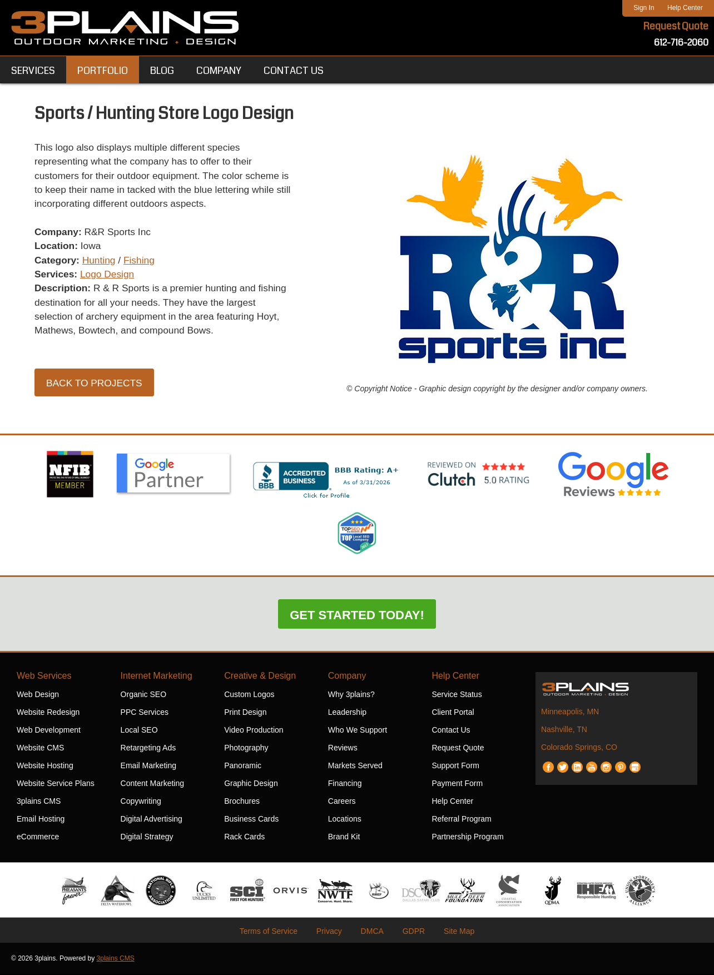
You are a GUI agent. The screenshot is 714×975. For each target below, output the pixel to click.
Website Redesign (48, 713)
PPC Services (144, 713)
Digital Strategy (147, 837)
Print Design (245, 713)
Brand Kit (344, 837)
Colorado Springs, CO (579, 748)
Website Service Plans (56, 784)
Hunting (101, 263)
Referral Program (461, 819)
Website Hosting (45, 766)
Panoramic (242, 766)
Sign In (643, 8)
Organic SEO (143, 695)
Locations (344, 819)
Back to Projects (96, 388)
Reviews (343, 748)
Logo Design (110, 277)
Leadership (347, 713)
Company (347, 676)
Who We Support (357, 731)
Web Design (38, 695)
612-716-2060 (681, 43)
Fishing (143, 263)
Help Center (685, 8)
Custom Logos (249, 695)
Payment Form (457, 784)
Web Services (44, 676)
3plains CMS (39, 802)
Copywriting (141, 802)
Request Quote (675, 26)
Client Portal (453, 713)
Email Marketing (148, 766)
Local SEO (139, 731)
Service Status (457, 695)
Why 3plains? (351, 695)
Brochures (242, 802)
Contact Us (451, 731)
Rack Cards (244, 837)
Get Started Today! (357, 616)
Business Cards (251, 819)
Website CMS (40, 748)
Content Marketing (152, 784)
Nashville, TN (564, 730)
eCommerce (38, 837)
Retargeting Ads (148, 748)
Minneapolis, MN (570, 712)
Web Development (49, 731)
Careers (342, 802)
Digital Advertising (151, 819)
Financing (345, 784)
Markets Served (355, 766)
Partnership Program (467, 837)
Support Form (455, 766)
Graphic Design (251, 784)
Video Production (253, 731)
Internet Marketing (156, 676)
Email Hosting (41, 819)
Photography (246, 748)
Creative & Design (260, 676)
